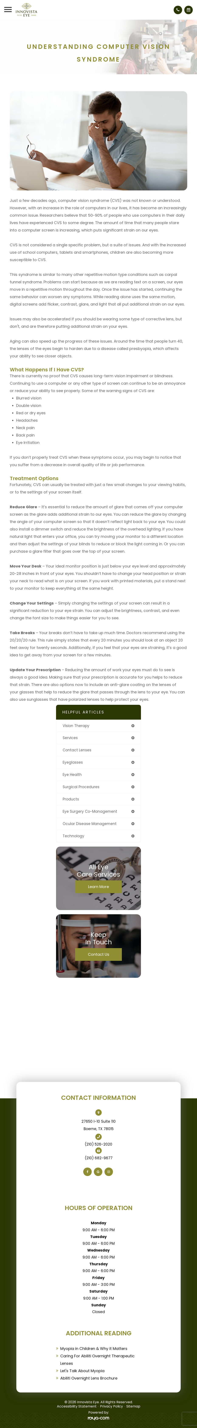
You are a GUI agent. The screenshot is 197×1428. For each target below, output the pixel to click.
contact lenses (77, 750)
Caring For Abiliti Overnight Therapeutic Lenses (97, 1359)
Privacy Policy (111, 1406)
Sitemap (133, 1406)
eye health (72, 774)
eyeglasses (73, 762)
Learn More (98, 886)
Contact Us (98, 954)
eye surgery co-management (90, 811)
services (70, 737)
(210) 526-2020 (98, 1144)
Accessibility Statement (77, 1406)
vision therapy (76, 725)
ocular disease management (90, 823)
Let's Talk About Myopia (82, 1370)
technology (73, 836)
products (71, 799)
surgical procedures (81, 786)
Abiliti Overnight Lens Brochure (88, 1378)
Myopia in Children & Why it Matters (93, 1348)
